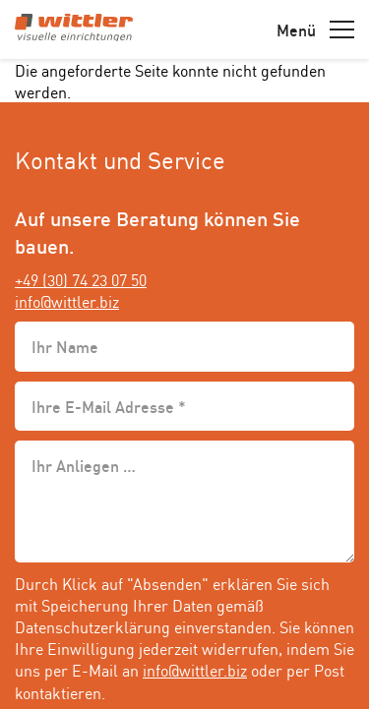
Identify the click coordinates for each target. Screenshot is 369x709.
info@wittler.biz (67, 301)
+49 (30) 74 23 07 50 (81, 279)
